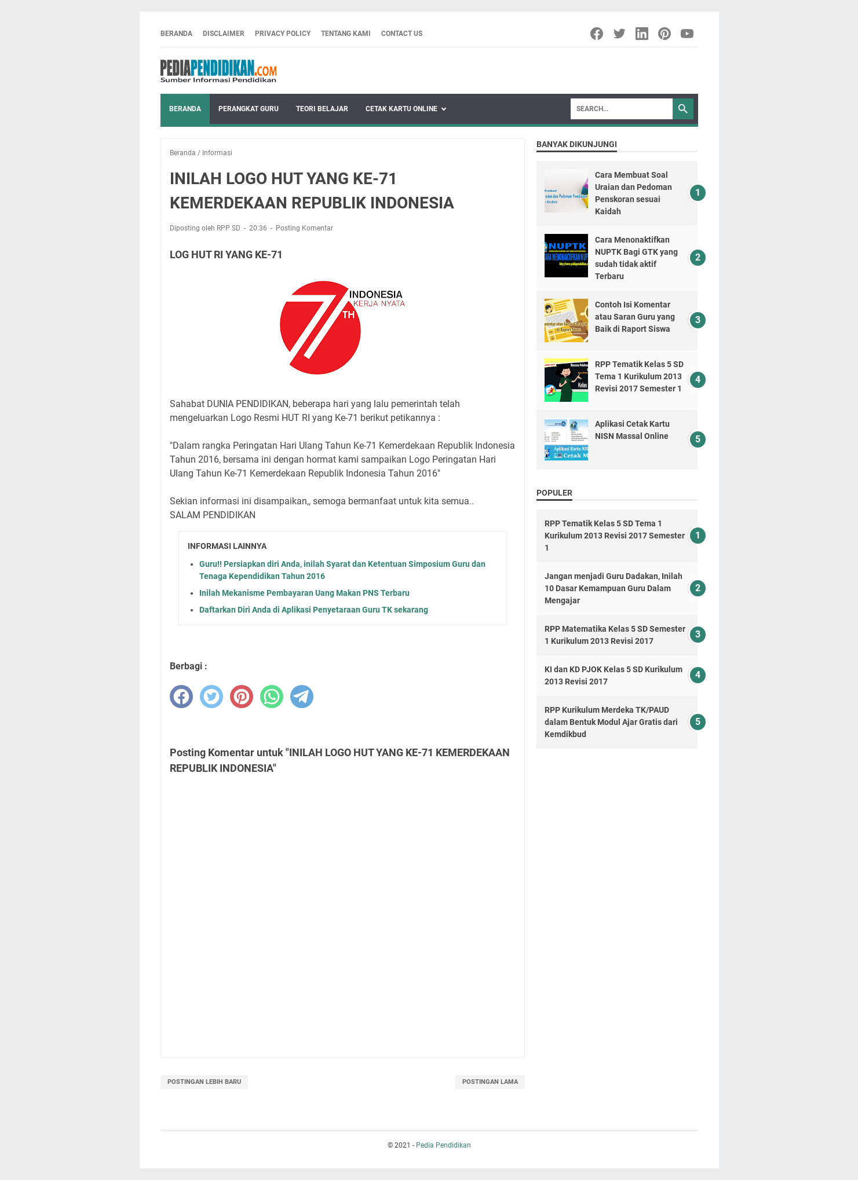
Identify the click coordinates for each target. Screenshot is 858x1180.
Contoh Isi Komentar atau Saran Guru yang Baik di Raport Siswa (635, 317)
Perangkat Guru (248, 109)
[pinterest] (241, 696)
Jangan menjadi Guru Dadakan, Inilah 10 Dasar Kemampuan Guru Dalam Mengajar (613, 588)
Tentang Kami (346, 34)
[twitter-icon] (620, 33)
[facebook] (181, 696)
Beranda (176, 34)
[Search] (622, 108)
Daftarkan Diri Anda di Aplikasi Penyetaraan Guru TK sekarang (313, 609)
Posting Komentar (304, 228)
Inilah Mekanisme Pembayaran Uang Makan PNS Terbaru (304, 593)
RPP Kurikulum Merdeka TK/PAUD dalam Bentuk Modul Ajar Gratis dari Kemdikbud (611, 722)
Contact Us (401, 34)
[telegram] (301, 696)
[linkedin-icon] (643, 33)
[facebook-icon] (597, 33)
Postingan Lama (490, 1082)
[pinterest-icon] (665, 33)
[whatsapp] (271, 696)
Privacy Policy (283, 34)
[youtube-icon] (688, 33)
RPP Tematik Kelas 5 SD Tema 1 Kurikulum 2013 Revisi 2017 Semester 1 (639, 376)
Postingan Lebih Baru (204, 1082)
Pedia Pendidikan (443, 1145)
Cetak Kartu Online (401, 109)
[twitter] (211, 696)
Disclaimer (223, 34)
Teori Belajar (322, 109)
